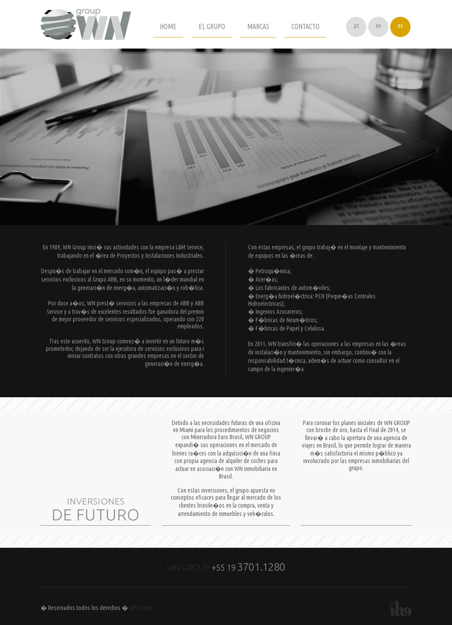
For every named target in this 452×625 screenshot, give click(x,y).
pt (356, 25)
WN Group (141, 607)
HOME (168, 26)
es (400, 25)
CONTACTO (305, 26)
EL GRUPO (212, 26)
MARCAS (258, 26)
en (378, 25)
